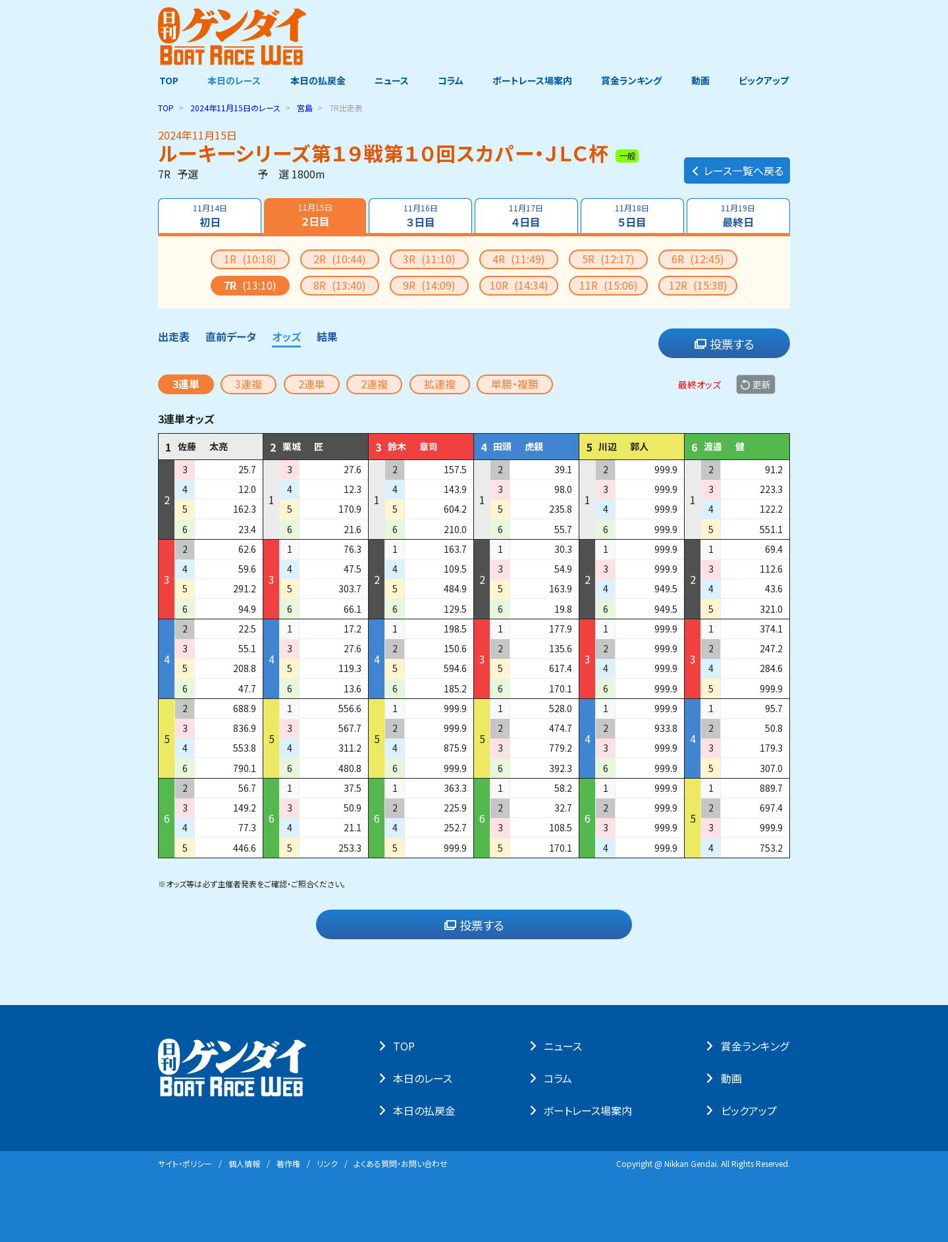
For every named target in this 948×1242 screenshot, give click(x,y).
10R (519, 285)
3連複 (248, 384)
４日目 (526, 216)
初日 (209, 216)
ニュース (391, 81)
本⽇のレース (424, 1078)
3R (429, 259)
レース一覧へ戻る (737, 168)
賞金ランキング (632, 81)
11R (608, 285)
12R (698, 285)
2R (339, 259)
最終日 (738, 216)
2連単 (311, 384)
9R (429, 285)
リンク (327, 1163)
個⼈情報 (244, 1163)
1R (250, 259)
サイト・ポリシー (185, 1163)
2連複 (374, 384)
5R (608, 259)
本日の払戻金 (317, 81)
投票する (724, 343)
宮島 (305, 107)
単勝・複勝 (515, 384)
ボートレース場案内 (533, 81)
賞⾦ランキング (756, 1046)
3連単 (185, 384)
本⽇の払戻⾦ (425, 1110)
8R (339, 285)
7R (250, 285)
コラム (450, 81)
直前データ (230, 336)
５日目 (632, 216)
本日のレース (233, 81)
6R (698, 259)
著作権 (288, 1163)
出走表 (174, 336)
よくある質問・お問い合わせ (401, 1163)
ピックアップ (765, 81)
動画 (701, 81)
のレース (235, 107)
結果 (327, 336)
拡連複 (440, 384)
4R (518, 259)
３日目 (420, 216)
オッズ (286, 336)
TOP (167, 81)
